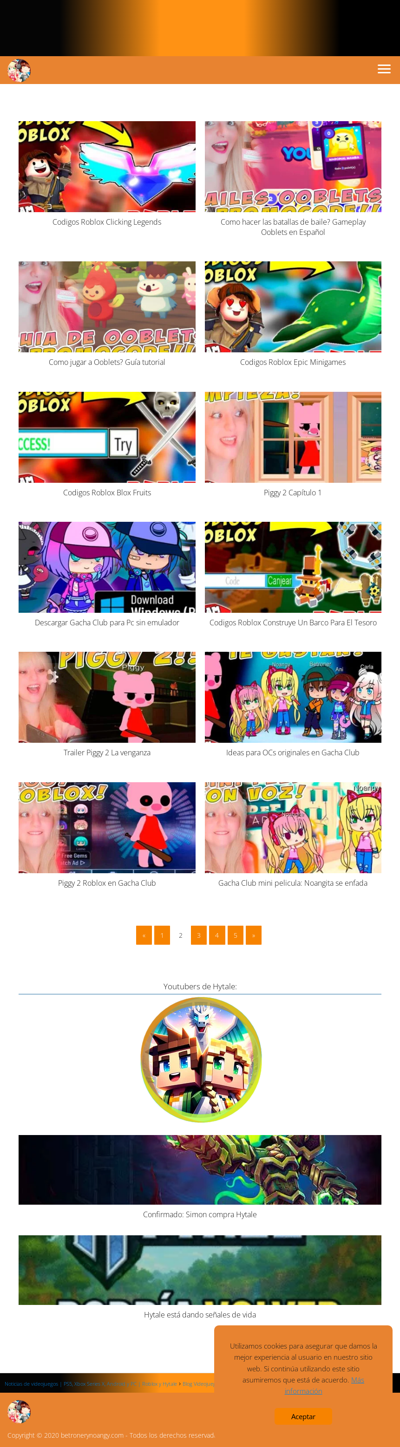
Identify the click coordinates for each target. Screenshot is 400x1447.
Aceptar (303, 1416)
